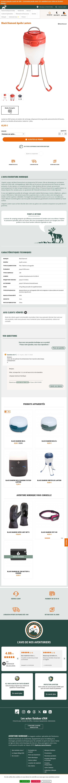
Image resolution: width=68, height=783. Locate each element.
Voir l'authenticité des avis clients (10, 664)
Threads (34, 712)
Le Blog (17, 712)
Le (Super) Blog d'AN (18, 753)
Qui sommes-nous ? (18, 750)
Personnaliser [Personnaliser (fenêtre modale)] (46, 781)
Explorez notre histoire (43, 745)
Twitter (39, 712)
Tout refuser (36, 781)
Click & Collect (32, 760)
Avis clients (31, 766)
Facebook (29, 712)
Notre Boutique (33, 757)
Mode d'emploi (10, 108)
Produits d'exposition (48, 764)
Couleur (3, 131)
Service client (16, 599)
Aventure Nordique (17, 736)
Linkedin (50, 712)
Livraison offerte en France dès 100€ (16, 614)
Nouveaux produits (50, 756)
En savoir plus (17, 693)
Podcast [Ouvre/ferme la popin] (66, 542)
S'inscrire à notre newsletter (34, 726)
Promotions (48, 753)
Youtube (45, 712)
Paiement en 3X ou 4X (13, 164)
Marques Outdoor (49, 750)
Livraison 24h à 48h (34, 164)
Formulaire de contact (32, 751)
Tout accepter (24, 781)
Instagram (23, 712)
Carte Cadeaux (48, 767)
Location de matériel (34, 763)
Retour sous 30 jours (54, 164)
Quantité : (64, 131)
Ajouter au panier (35, 139)
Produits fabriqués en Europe (50, 759)
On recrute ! (15, 756)
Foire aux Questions (34, 755)
